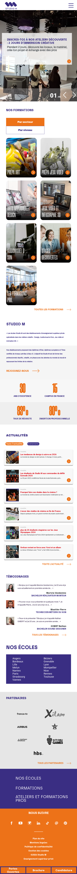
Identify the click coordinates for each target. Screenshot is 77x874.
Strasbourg (18, 676)
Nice (46, 670)
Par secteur (25, 122)
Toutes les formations (52, 309)
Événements (33, 444)
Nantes (16, 670)
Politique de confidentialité (39, 847)
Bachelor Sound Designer (51, 629)
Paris (15, 673)
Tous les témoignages (49, 634)
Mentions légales (38, 843)
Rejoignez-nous (23, 370)
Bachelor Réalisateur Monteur (48, 595)
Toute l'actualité (14, 444)
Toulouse (49, 676)
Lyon (46, 664)
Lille (14, 664)
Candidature (63, 870)
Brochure (39, 870)
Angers (16, 658)
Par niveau (25, 130)
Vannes (16, 679)
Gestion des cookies (38, 851)
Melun (15, 667)
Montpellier (50, 667)
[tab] (25, 122)
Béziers (48, 658)
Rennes (48, 673)
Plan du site (38, 839)
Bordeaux (17, 661)
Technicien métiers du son (51, 612)
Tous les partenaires (54, 763)
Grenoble (49, 661)
